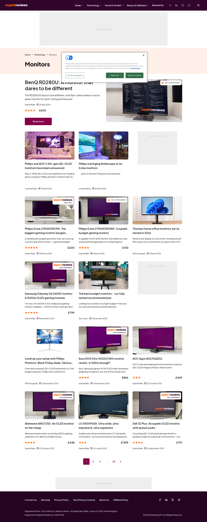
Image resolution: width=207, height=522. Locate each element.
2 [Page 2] (93, 461)
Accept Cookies (134, 75)
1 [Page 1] (86, 461)
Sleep (78, 5)
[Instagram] (189, 5)
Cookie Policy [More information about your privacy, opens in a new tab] (135, 68)
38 (113, 461)
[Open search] (198, 5)
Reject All (115, 75)
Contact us (31, 500)
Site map (45, 500)
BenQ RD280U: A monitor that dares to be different (59, 85)
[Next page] (120, 461)
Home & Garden (113, 5)
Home (27, 54)
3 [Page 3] (100, 461)
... (107, 461)
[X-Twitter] (183, 5)
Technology (93, 5)
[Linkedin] (176, 5)
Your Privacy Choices (84, 500)
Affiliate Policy (120, 500)
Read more (38, 121)
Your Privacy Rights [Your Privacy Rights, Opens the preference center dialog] (75, 75)
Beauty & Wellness (136, 5)
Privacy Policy (61, 500)
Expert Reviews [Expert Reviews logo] (14, 5)
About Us (104, 500)
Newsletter (158, 5)
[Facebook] (170, 5)
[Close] (144, 55)
